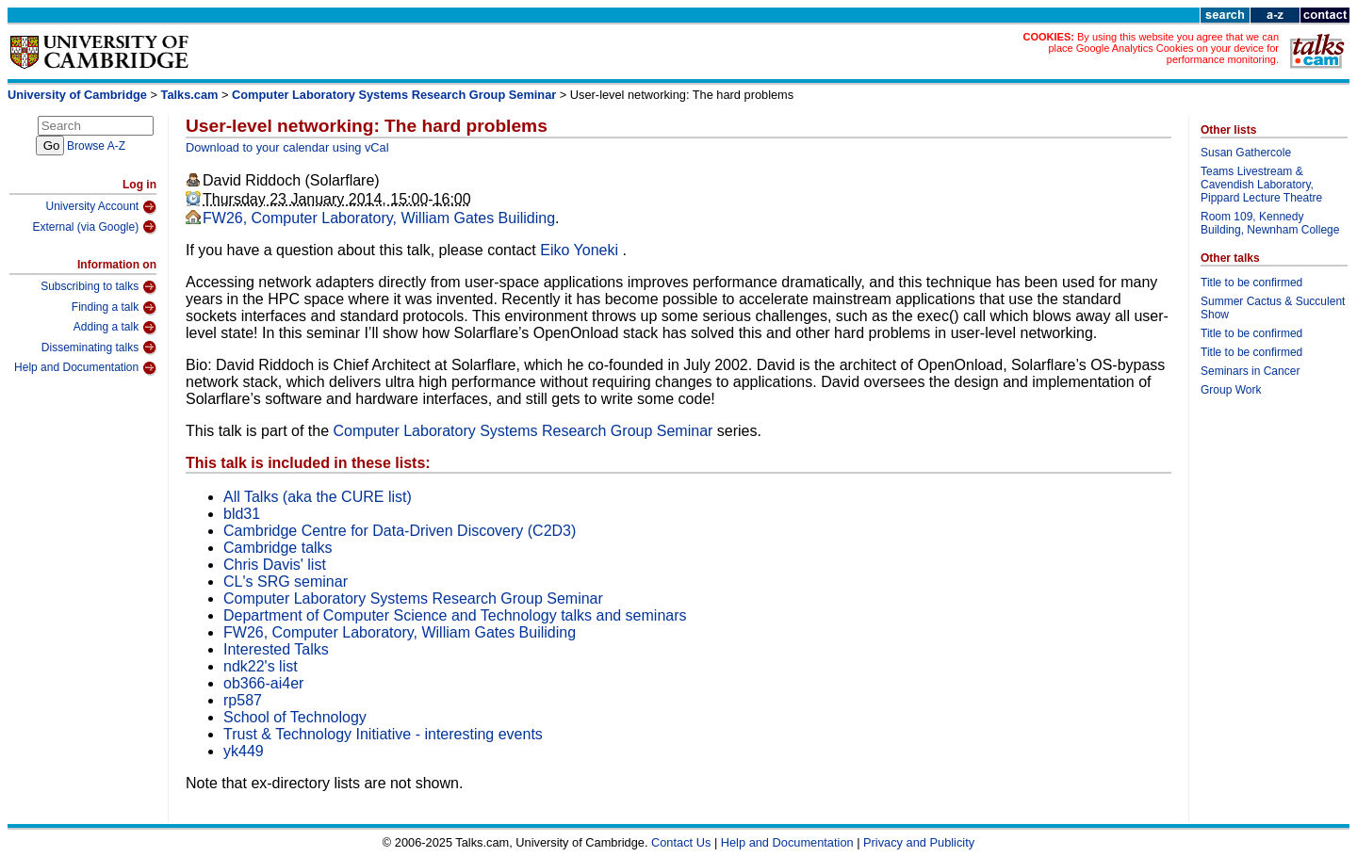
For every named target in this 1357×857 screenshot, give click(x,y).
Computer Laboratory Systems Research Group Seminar (394, 95)
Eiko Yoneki (581, 250)
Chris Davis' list (274, 565)
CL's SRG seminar (285, 582)
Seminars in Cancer (1250, 371)
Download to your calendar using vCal (287, 147)
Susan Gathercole (1246, 152)
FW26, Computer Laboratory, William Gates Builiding (379, 218)
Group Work (1231, 389)
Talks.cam (190, 95)
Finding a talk (114, 307)
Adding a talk (115, 327)
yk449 (243, 751)
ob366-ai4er (263, 683)
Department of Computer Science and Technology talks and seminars (455, 615)
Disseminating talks (98, 347)
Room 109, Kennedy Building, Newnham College (1270, 223)
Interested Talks (276, 649)
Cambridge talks (278, 548)
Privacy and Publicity (918, 842)
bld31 (241, 514)
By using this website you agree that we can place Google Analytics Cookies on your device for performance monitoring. (1163, 48)
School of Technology (295, 717)
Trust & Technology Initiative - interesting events (383, 734)
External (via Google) (94, 226)
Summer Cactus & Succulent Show (1273, 308)
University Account (100, 207)
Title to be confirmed (1251, 282)
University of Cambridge (77, 95)
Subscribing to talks (98, 287)
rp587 (242, 700)
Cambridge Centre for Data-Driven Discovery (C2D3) (399, 531)
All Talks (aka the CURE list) (317, 497)
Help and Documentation (85, 368)
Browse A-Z (96, 146)
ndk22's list (260, 666)
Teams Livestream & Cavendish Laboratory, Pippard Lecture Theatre (1261, 184)
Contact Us (681, 842)
